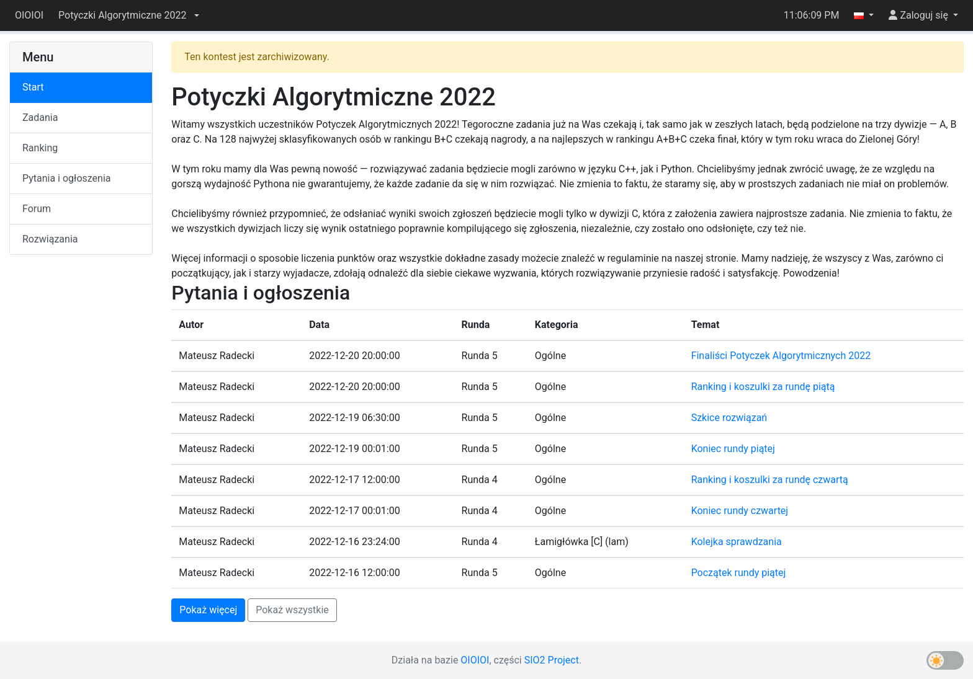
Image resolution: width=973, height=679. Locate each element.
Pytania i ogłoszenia (66, 178)
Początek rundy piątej (738, 573)
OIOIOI (29, 15)
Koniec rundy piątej (733, 449)
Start (32, 87)
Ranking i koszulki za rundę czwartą (769, 480)
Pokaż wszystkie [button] (292, 610)
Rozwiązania (50, 239)
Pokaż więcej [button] (208, 610)
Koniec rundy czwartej (740, 511)
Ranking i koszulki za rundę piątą (763, 387)
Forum (36, 209)
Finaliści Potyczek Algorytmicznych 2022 (781, 356)
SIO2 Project (551, 660)
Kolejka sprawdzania (736, 542)
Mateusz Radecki (216, 356)
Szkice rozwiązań (729, 418)
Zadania (40, 117)
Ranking (40, 148)
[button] (128, 15)
